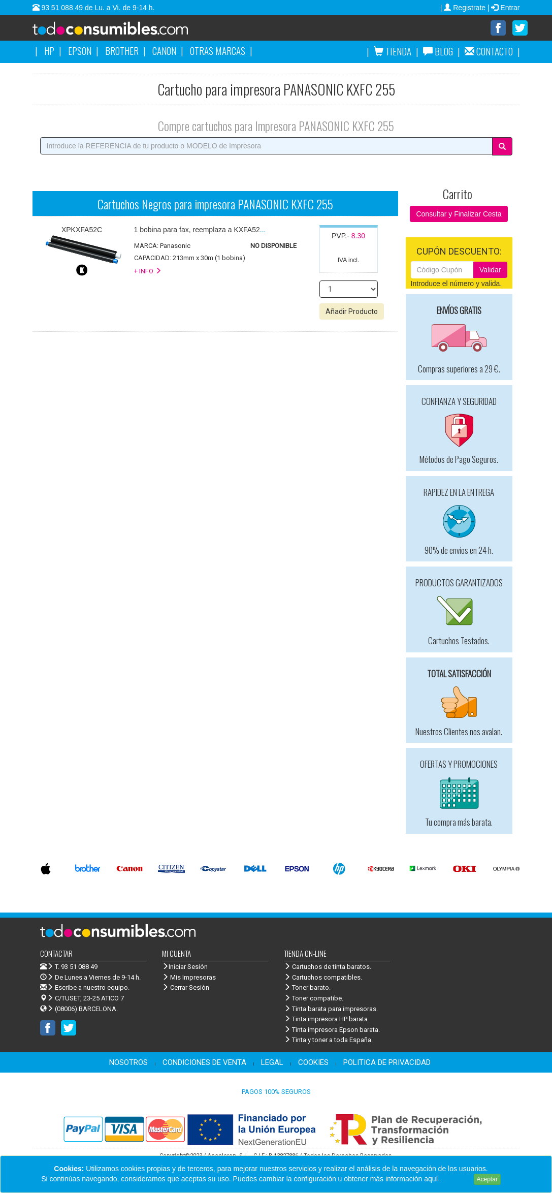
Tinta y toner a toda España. (328, 1040)
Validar (490, 270)
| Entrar (504, 8)
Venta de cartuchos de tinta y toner (126, 31)
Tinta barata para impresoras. (331, 1009)
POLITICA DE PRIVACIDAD (387, 1063)
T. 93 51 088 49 (76, 967)
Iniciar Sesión (185, 967)
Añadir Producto (352, 312)
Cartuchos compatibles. (323, 978)
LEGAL (272, 1063)
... (200, 230)
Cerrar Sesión (185, 988)
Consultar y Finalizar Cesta (458, 214)
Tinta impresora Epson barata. (332, 1030)
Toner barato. (307, 988)
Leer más (456, 1179)
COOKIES (313, 1063)
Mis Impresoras (189, 978)
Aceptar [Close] (487, 1179)
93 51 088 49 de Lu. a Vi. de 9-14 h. (97, 8)
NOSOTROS (128, 1063)
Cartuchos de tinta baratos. (327, 967)
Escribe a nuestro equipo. (84, 988)
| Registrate (464, 8)
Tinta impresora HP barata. (326, 1019)
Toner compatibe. (313, 998)
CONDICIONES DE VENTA (204, 1063)
